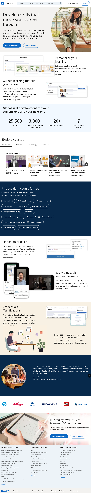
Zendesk (27, 317)
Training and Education (8, 481)
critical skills (38, 30)
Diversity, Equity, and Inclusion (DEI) (12, 461)
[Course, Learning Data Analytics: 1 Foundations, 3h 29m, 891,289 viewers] (38, 165)
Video (32, 468)
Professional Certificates (13, 315)
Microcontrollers (43, 201)
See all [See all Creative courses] (33, 475)
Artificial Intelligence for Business (11, 450)
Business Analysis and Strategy (10, 452)
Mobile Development (66, 468)
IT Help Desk (64, 465)
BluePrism (22, 320)
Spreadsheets (32, 217)
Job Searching (8, 206)
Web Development (65, 474)
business (73, 428)
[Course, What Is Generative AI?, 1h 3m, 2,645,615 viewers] (16, 164)
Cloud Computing (65, 452)
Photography (35, 461)
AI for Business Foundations (28, 227)
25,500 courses (23, 193)
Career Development (7, 457)
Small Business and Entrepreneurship (12, 479)
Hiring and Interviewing (12, 212)
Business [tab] (19, 145)
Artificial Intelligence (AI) (67, 450)
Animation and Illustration (39, 452)
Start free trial (73, 3)
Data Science (64, 457)
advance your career (25, 33)
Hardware (63, 463)
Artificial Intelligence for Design (15, 222)
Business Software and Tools (10, 454)
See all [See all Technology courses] (62, 477)
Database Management (67, 459)
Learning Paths (7, 195)
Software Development (67, 472)
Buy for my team (31, 45)
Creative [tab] (46, 145)
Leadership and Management (10, 468)
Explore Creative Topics (39, 447)
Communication (36, 222)
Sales (3, 477)
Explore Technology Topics (69, 447)
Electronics (29, 212)
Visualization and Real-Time (39, 470)
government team (58, 430)
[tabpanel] (45, 191)
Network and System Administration (71, 470)
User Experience (36, 465)
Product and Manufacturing (39, 463)
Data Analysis (22, 206)
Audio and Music (36, 454)
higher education (83, 428)
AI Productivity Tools (25, 201)
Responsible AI (9, 227)
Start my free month (12, 45)
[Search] (60, 3)
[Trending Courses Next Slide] (86, 164)
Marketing (4, 470)
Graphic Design (35, 457)
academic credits (79, 343)
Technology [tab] (33, 145)
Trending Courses (13, 153)
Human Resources (6, 465)
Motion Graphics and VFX (38, 459)
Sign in (85, 3)
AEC (32, 450)
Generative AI (8, 201)
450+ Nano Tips (62, 280)
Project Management (7, 474)
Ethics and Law (47, 217)
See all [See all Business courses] (3, 484)
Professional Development (9, 472)
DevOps (62, 461)
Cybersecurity (64, 454)
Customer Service (6, 459)
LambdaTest (8, 320)
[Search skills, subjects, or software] (43, 3)
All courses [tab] (6, 145)
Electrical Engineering (39, 206)
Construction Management (13, 217)
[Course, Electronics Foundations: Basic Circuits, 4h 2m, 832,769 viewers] (59, 165)
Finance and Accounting (8, 463)
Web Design (34, 472)
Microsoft (18, 317)
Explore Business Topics (9, 447)
